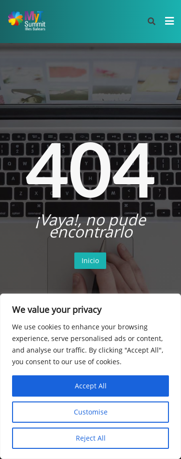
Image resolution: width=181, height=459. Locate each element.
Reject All (91, 438)
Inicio (90, 260)
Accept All (91, 385)
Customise (91, 411)
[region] (90, 376)
